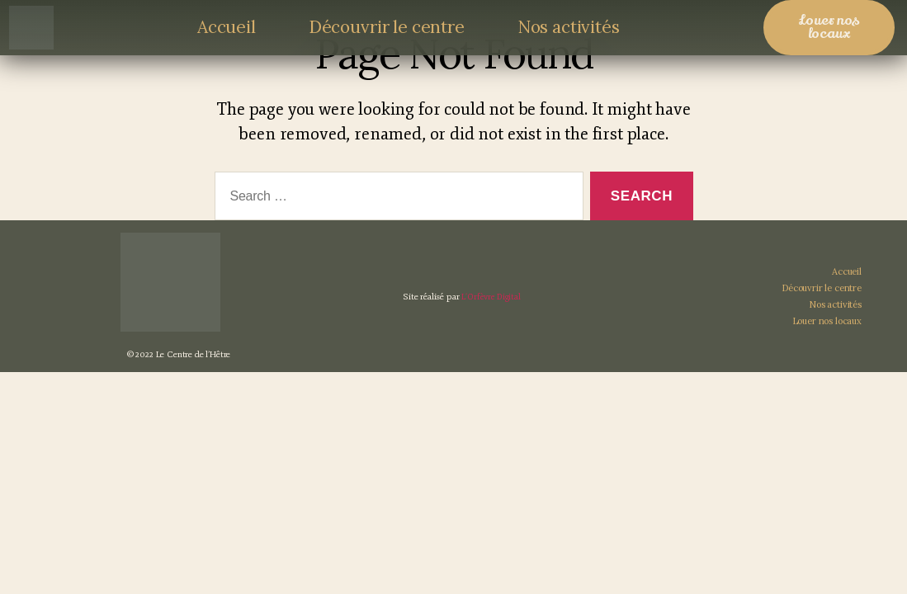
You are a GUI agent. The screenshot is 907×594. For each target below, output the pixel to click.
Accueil (226, 27)
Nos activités (568, 27)
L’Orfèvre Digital (491, 323)
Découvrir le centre (387, 27)
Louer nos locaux (827, 348)
